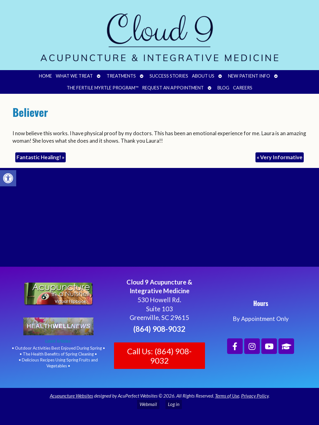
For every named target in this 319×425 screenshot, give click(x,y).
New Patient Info (249, 76)
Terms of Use (227, 396)
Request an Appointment (173, 87)
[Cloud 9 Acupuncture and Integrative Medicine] (159, 220)
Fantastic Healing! (40, 157)
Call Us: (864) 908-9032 (159, 355)
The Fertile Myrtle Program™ (102, 87)
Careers (242, 87)
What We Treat (74, 76)
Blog (223, 87)
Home (45, 76)
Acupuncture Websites (71, 396)
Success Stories (169, 76)
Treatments (121, 76)
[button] (8, 178)
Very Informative (279, 157)
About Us (203, 76)
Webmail (148, 404)
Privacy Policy (255, 396)
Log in (173, 404)
